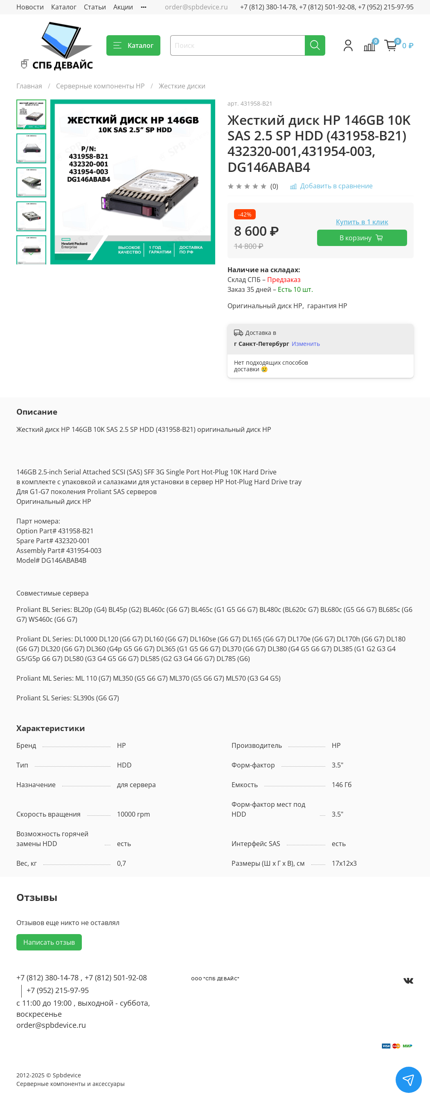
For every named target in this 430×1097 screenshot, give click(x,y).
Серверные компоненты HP (100, 85)
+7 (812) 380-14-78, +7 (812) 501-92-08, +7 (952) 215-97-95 (327, 6)
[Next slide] (31, 254)
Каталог (64, 6)
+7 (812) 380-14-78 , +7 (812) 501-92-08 (81, 977)
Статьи (95, 6)
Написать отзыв (49, 942)
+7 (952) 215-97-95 (58, 990)
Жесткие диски (182, 85)
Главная (29, 85)
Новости (30, 6)
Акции (123, 6)
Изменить (306, 344)
